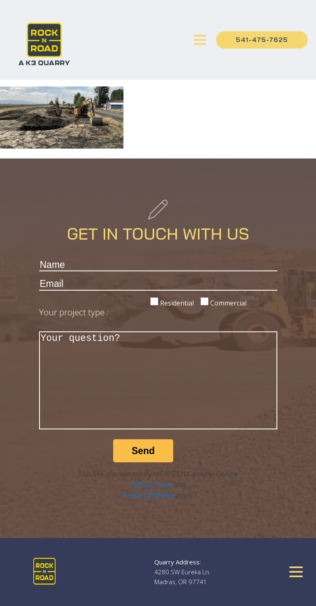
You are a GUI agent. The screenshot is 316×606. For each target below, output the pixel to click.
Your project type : (74, 312)
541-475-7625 (262, 39)
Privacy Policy (151, 484)
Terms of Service (148, 495)
